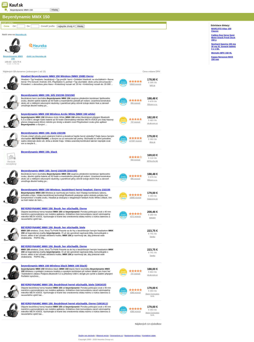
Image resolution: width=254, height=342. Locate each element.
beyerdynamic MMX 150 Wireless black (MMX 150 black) (54, 265)
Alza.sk (152, 142)
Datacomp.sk (152, 199)
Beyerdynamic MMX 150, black (39, 151)
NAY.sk (152, 85)
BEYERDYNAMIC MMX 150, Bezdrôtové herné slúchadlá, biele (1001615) (63, 284)
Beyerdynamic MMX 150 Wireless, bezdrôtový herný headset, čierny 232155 (65, 189)
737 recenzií (135, 122)
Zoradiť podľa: (48, 26)
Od (14, 26)
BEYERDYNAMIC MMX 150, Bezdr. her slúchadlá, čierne (54, 208)
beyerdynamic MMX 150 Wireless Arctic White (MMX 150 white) (58, 114)
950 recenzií (135, 160)
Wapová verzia (102, 336)
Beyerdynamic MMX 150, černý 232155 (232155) (49, 170)
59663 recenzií (135, 84)
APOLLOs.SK (152, 161)
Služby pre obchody (86, 336)
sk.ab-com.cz (152, 123)
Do (28, 26)
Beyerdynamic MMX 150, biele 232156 (43, 133)
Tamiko (152, 237)
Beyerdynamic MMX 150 (13, 57)
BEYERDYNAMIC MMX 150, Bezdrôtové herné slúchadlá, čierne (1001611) (64, 303)
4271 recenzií (135, 216)
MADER (152, 218)
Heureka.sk (20, 34)
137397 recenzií (135, 141)
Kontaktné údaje (149, 336)
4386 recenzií (135, 293)
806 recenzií (135, 103)
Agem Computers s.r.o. (152, 295)
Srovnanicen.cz (116, 336)
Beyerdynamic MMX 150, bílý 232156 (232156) (48, 95)
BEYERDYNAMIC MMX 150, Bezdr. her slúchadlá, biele (53, 227)
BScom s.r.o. (152, 104)
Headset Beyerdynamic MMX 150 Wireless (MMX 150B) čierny (57, 76)
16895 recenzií (135, 198)
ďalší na (36, 56)
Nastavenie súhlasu (132, 336)
